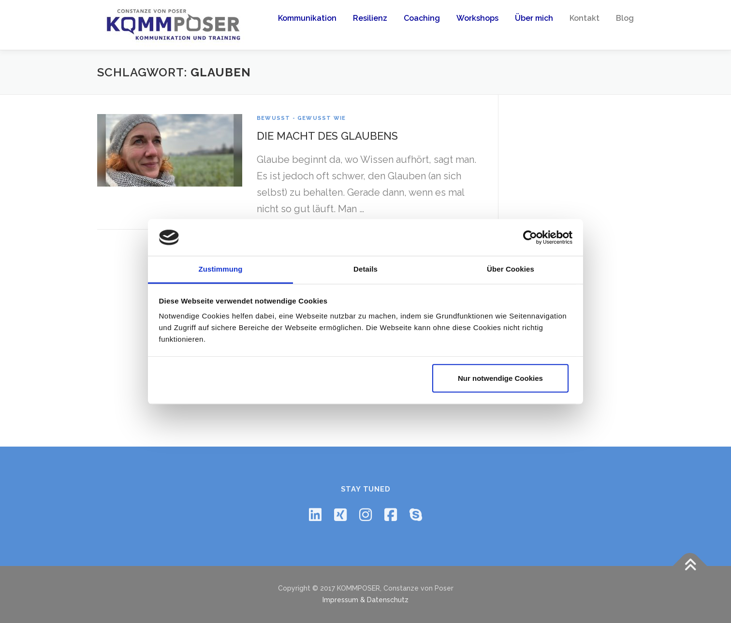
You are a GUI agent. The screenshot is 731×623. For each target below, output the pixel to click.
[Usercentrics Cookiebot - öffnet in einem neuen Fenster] (530, 237)
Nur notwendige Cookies (500, 378)
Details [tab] (365, 269)
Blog (625, 18)
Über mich (534, 18)
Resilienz (370, 18)
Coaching (422, 18)
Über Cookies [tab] (510, 269)
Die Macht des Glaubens (327, 136)
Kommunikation (307, 18)
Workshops (477, 18)
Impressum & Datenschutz (365, 600)
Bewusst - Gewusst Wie (301, 118)
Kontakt (584, 18)
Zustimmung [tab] (221, 269)
